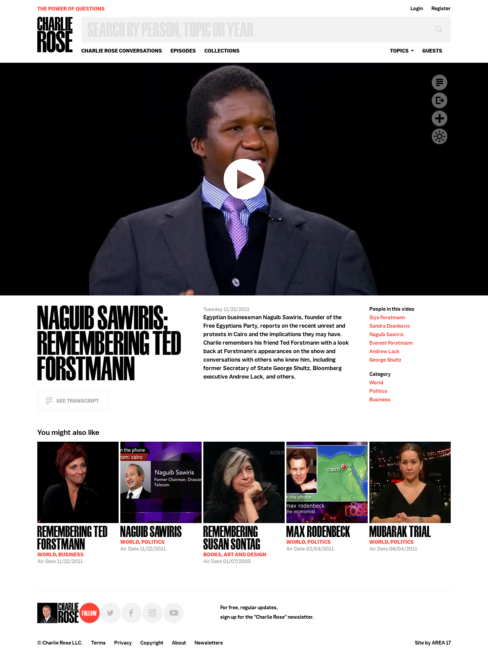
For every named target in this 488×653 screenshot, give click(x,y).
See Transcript (77, 401)
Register (441, 8)
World (376, 382)
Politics (378, 391)
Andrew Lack (384, 351)
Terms (98, 642)
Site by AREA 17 (433, 642)
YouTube (173, 613)
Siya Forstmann (387, 317)
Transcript (439, 82)
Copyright (151, 642)
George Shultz (385, 360)
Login (416, 8)
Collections (222, 50)
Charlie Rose (55, 35)
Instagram (152, 613)
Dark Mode (439, 136)
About (179, 642)
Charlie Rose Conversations (121, 50)
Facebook (131, 613)
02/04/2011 (318, 537)
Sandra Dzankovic (389, 326)
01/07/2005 (244, 544)
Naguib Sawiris (386, 334)
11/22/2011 (78, 544)
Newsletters (209, 642)
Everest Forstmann (391, 343)
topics (399, 50)
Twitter (110, 613)
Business (379, 399)
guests (432, 50)
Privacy (123, 642)
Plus (439, 118)
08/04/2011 (400, 537)
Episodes (183, 50)
